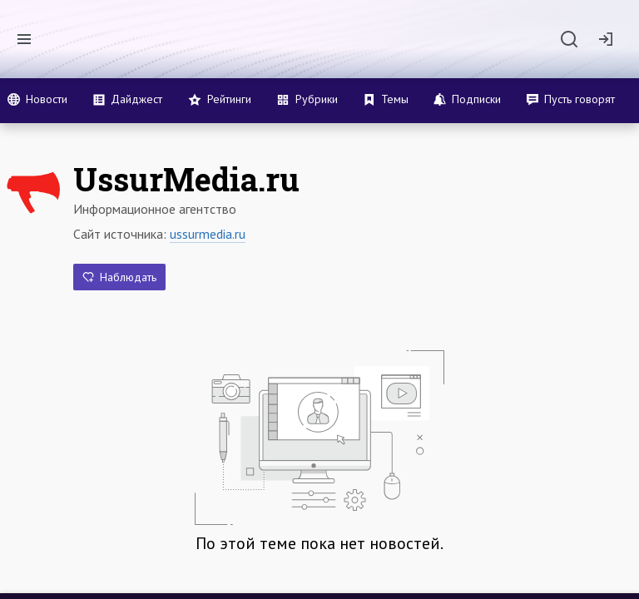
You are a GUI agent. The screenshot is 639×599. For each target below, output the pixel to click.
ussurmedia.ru (207, 233)
